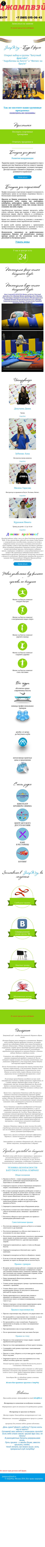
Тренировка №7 (17, 302)
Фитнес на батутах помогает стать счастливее (22, 670)
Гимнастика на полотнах (10, 301)
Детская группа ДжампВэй (33, 301)
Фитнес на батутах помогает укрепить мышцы (22, 635)
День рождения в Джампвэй (11, 297)
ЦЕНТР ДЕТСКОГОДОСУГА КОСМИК (22, 823)
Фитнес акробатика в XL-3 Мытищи (31, 296)
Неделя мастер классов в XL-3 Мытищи (29, 299)
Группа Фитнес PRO (26, 297)
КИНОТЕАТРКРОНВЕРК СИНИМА (22, 804)
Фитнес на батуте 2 (28, 294)
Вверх (38, 1543)
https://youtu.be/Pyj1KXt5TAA (13, 294)
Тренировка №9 (27, 302)
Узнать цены (22, 241)
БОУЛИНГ (22, 860)
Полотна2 (22, 301)
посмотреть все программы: (22, 113)
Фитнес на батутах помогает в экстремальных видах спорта (22, 617)
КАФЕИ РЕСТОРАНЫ (22, 842)
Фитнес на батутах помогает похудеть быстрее (22, 599)
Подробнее (22, 416)
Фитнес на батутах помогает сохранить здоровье (22, 652)
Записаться (22, 177)
